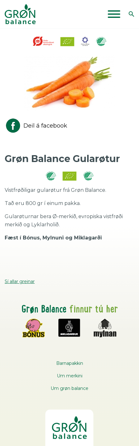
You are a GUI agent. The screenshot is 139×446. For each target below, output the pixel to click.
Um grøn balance (69, 388)
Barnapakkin (69, 363)
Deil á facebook (36, 125)
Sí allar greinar (20, 281)
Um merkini (69, 376)
